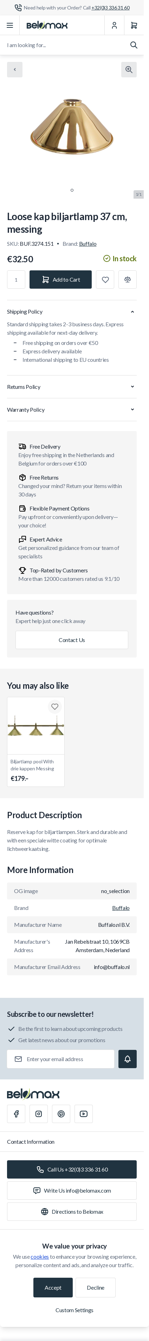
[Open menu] (10, 25)
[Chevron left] (14, 69)
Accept (53, 1287)
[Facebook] (16, 1114)
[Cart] (134, 25)
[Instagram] (39, 1114)
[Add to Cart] (61, 279)
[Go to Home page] (47, 25)
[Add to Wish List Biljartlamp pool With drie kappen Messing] (54, 706)
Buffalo (88, 243)
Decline (95, 1287)
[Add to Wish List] (105, 279)
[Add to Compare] (127, 279)
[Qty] (16, 279)
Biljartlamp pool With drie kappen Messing (36, 770)
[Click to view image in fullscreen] (129, 69)
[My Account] (114, 25)
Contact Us (72, 639)
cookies (40, 1256)
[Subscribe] (127, 1059)
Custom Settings (74, 1310)
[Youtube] (83, 1114)
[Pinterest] (61, 1114)
